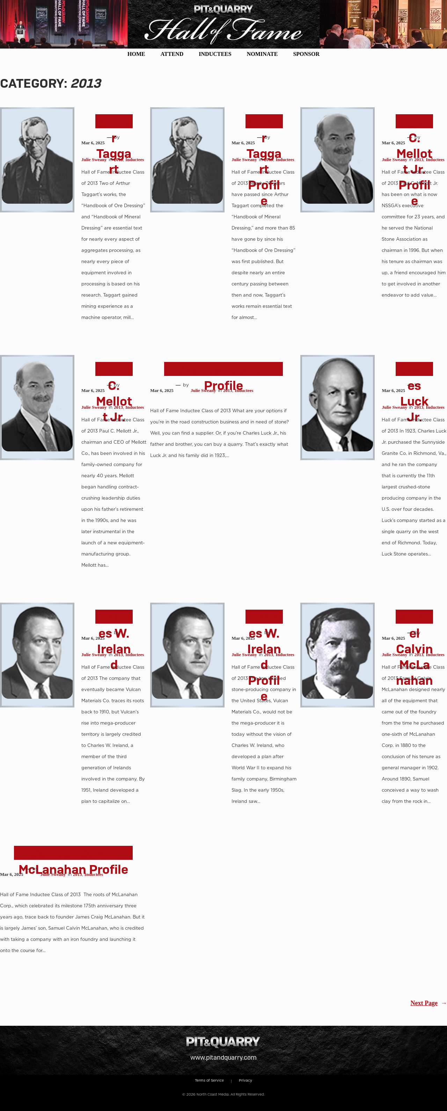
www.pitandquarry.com (223, 1057)
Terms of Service (209, 1080)
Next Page (429, 1003)
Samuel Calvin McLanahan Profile (73, 861)
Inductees (134, 159)
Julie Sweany (94, 159)
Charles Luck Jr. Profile (223, 377)
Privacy (245, 1080)
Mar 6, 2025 (93, 142)
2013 (118, 159)
